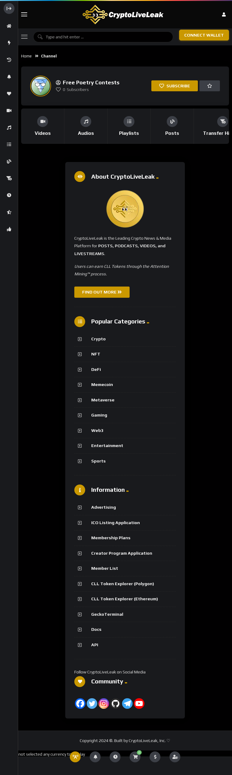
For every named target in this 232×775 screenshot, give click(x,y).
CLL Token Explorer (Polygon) (122, 583)
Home (26, 56)
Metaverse (102, 399)
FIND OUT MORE (102, 292)
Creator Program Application (121, 553)
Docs (96, 629)
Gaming (99, 415)
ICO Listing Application (115, 522)
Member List (104, 568)
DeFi (96, 369)
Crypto (98, 338)
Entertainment (107, 445)
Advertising (103, 507)
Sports (98, 461)
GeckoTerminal (107, 614)
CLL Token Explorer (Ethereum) (124, 598)
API (94, 644)
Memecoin (102, 384)
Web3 (97, 430)
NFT (95, 354)
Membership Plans (110, 537)
